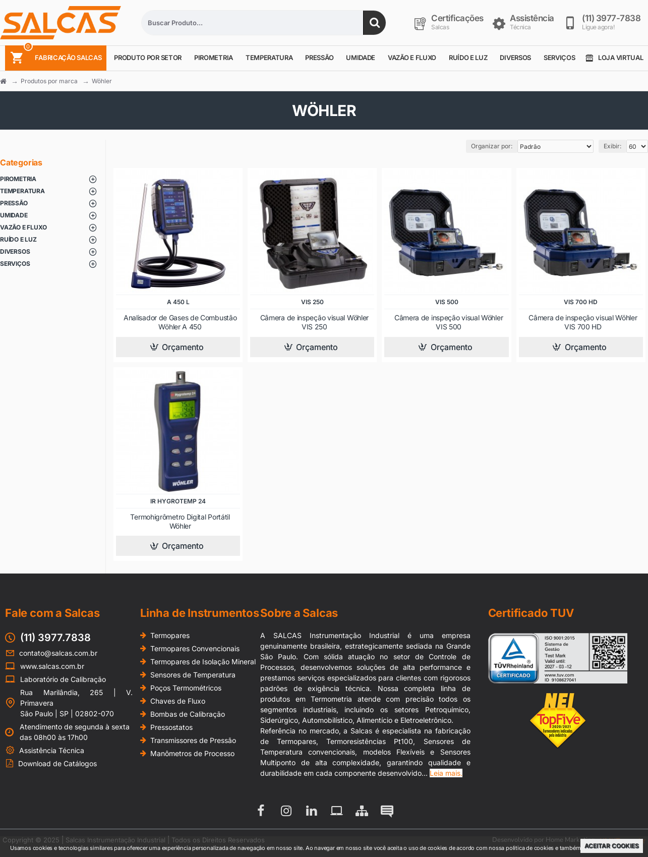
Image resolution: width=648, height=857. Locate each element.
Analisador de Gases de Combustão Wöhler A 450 (180, 322)
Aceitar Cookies (611, 845)
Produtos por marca (49, 81)
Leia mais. (446, 773)
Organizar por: (491, 146)
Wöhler (102, 81)
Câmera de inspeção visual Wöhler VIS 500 (448, 322)
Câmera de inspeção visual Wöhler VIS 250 (314, 322)
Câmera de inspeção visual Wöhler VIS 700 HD (582, 322)
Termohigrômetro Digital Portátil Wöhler (179, 521)
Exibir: (612, 146)
